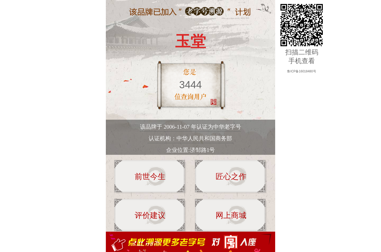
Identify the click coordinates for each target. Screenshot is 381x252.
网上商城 (231, 215)
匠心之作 (231, 176)
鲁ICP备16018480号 (301, 71)
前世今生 (150, 176)
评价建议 (150, 215)
